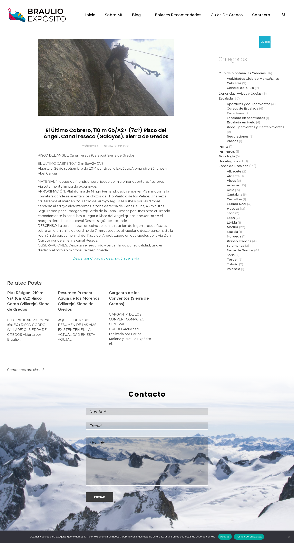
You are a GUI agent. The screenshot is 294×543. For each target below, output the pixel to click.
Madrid (232, 227)
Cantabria (234, 194)
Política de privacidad (249, 536)
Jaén (230, 213)
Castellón (234, 199)
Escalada (225, 98)
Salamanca (235, 245)
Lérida (232, 222)
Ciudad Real (236, 204)
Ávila (230, 190)
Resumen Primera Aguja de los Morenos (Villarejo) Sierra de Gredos (78, 301)
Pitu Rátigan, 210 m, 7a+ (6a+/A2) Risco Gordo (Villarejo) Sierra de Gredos (28, 301)
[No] (289, 537)
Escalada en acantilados (246, 118)
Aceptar (225, 536)
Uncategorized (230, 161)
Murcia (232, 232)
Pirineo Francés (239, 241)
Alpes (231, 180)
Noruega (234, 236)
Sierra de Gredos (116, 146)
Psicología (226, 156)
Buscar (266, 41)
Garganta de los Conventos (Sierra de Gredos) (129, 298)
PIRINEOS (226, 151)
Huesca (233, 208)
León (231, 218)
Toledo (232, 264)
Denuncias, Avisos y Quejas (240, 93)
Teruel (232, 259)
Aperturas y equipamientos (248, 104)
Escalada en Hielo (241, 122)
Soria (231, 255)
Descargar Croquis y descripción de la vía (106, 258)
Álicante (233, 176)
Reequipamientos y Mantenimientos (255, 127)
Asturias (233, 185)
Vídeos (232, 141)
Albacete (234, 171)
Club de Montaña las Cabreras (242, 73)
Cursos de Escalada (242, 108)
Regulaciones (238, 136)
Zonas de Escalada (233, 166)
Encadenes (236, 113)
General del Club (240, 88)
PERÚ (223, 147)
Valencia (233, 269)
